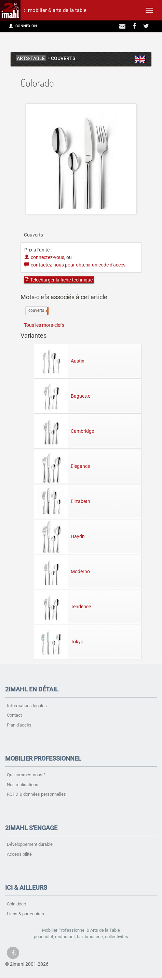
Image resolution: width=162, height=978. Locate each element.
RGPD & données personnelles (36, 794)
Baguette (62, 395)
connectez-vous (44, 257)
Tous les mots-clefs (44, 325)
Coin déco (16, 903)
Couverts (63, 58)
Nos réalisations (22, 784)
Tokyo (58, 641)
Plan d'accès (19, 725)
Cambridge (64, 430)
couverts (37, 311)
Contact (14, 715)
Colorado (140, 59)
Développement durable (30, 844)
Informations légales (27, 705)
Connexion (23, 26)
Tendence (62, 606)
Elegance (62, 466)
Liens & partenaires (25, 913)
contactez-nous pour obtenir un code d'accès (74, 265)
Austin (59, 360)
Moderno (62, 571)
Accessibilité (19, 854)
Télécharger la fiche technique (59, 279)
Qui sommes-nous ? (26, 774)
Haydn (59, 536)
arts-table (31, 58)
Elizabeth (62, 501)
